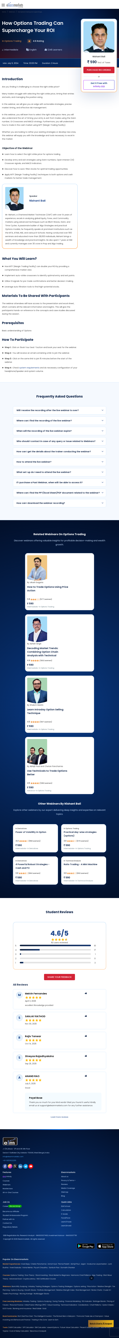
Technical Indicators (69, 1305)
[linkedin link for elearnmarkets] (20, 1166)
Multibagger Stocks (41, 1293)
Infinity (7, 1176)
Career (12, 1206)
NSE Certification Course (46, 1279)
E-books (64, 1214)
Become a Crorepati (38, 1331)
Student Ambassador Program (15, 1215)
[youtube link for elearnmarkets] (31, 1166)
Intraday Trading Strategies (39, 1286)
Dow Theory (29, 1275)
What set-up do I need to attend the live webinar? (59, 472)
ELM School (65, 1206)
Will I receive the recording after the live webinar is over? (59, 410)
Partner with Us (8, 1219)
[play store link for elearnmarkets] (86, 1246)
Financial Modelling (73, 1301)
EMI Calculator (40, 1327)
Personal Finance (16, 1305)
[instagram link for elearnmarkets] (10, 1166)
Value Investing (53, 1305)
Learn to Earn (53, 1320)
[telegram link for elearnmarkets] (25, 1166)
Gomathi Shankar (68, 1267)
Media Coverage (68, 1188)
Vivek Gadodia (15, 1267)
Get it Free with (99, 85)
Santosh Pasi (54, 1267)
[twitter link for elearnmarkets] (15, 1166)
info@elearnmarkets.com (13, 1156)
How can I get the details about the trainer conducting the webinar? (59, 451)
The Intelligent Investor (43, 1316)
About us (64, 1176)
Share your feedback (59, 977)
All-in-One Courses (10, 1192)
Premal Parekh (63, 1264)
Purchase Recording (99, 69)
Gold (44, 1308)
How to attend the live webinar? (59, 461)
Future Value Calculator (69, 1327)
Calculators (66, 1210)
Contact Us (7, 1223)
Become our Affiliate (11, 1211)
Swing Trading (58, 1301)
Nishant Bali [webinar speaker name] (37, 201)
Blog (63, 1196)
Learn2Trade (66, 1222)
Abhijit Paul (75, 1264)
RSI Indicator (87, 1301)
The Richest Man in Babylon (64, 1316)
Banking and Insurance (22, 1308)
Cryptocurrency (29, 1279)
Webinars (6, 1185)
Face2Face (65, 1218)
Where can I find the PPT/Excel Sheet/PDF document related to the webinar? (59, 492)
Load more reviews (59, 1117)
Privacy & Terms (67, 1180)
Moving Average (26, 1293)
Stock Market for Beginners (59, 1275)
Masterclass (8, 1188)
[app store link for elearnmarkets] (106, 1246)
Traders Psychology (10, 1293)
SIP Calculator (28, 1327)
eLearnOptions (53, 1327)
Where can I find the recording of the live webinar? (59, 420)
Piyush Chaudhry (41, 1267)
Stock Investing (41, 1275)
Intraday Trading (29, 1301)
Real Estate (37, 1308)
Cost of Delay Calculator (19, 1331)
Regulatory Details (10, 1227)
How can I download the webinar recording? (59, 503)
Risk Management (83, 1290)
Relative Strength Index (65, 1290)
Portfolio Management (46, 1290)
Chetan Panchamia (38, 1264)
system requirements (29, 367)
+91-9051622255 (9, 1160)
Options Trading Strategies (62, 1286)
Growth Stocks (30, 1290)
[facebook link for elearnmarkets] (5, 1166)
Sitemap (64, 1192)
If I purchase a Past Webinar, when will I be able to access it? (59, 482)
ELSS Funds (7, 1308)
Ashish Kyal (52, 1264)
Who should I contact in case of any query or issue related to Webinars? (59, 441)
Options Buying (17, 1290)
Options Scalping (44, 1301)
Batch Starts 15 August (101, 1323)
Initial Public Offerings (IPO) (35, 1305)
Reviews (64, 1184)
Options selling (80, 1286)
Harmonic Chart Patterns (81, 1275)
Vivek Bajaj (25, 1264)
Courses (6, 1181)
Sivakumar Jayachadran (97, 1264)
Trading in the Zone (39, 1320)
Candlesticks (83, 1305)
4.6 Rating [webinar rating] (35, 41)
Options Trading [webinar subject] (12, 41)
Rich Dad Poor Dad (25, 1316)
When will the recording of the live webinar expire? (59, 430)
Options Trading (17, 1275)
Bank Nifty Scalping (19, 1286)
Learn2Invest (66, 1225)
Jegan (83, 1264)
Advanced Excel (15, 1279)
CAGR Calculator (14, 1327)
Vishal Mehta (27, 1267)
